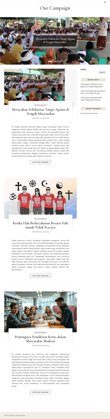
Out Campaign (55, 8)
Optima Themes (20, 415)
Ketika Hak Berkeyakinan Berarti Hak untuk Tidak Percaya (40, 225)
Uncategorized (40, 105)
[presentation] (4, 41)
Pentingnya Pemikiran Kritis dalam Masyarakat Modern (40, 339)
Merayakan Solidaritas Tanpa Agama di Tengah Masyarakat (55, 40)
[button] (50, 61)
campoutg (45, 118)
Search (83, 69)
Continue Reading (40, 162)
